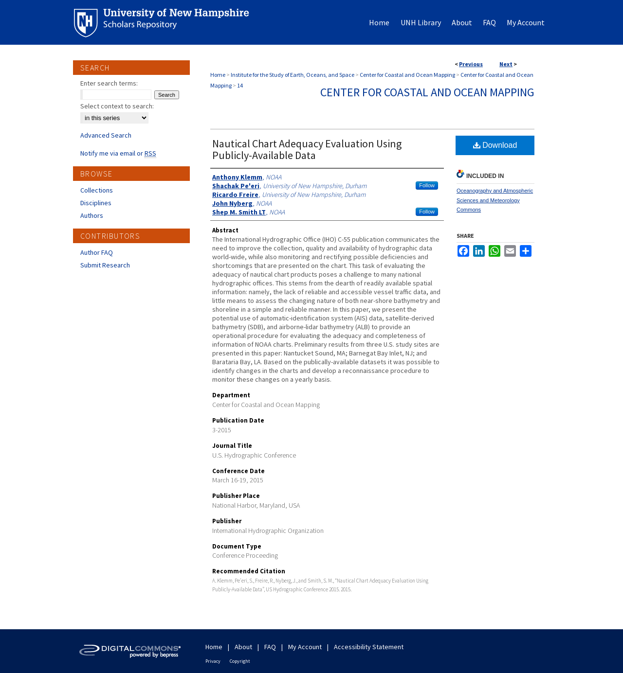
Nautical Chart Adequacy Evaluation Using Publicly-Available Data (307, 149)
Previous (471, 64)
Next (506, 64)
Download (495, 145)
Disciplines (95, 202)
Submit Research (105, 265)
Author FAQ (96, 252)
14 (240, 85)
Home (217, 74)
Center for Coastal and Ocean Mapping (407, 74)
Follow (427, 185)
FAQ (270, 646)
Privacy (212, 661)
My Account (305, 646)
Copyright (240, 661)
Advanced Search (105, 135)
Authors (91, 215)
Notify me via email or (118, 153)
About (243, 646)
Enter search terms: (109, 83)
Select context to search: (117, 106)
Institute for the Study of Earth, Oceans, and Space (292, 74)
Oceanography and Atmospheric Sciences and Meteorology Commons (495, 200)
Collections (96, 190)
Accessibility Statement (368, 646)
